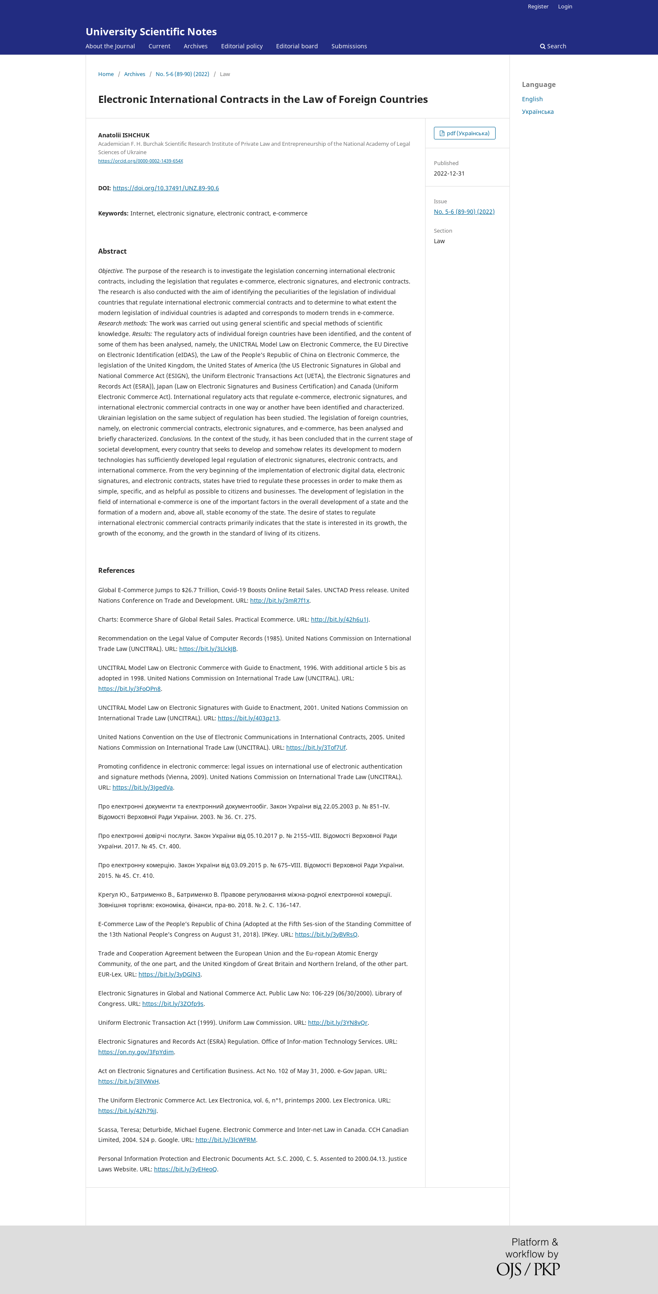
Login (565, 6)
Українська (538, 111)
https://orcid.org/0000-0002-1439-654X (140, 161)
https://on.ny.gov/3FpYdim (136, 1052)
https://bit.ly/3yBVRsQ (326, 934)
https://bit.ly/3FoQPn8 (129, 689)
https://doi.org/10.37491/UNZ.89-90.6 (166, 188)
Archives (196, 46)
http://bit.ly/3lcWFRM (226, 1140)
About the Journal (110, 46)
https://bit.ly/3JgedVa (142, 787)
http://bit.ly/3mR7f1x (279, 600)
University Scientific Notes (151, 31)
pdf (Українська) (468, 133)
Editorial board (297, 46)
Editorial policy (242, 46)
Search (553, 46)
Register (538, 6)
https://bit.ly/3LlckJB (207, 649)
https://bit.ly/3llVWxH (128, 1081)
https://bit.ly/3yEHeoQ (185, 1169)
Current (159, 46)
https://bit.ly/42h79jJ (127, 1111)
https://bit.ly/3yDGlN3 (169, 974)
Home (106, 74)
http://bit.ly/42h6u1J (339, 619)
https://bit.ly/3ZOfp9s (173, 1004)
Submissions (349, 46)
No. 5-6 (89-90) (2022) (182, 74)
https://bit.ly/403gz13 (248, 718)
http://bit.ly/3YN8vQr (338, 1022)
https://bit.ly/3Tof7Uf (316, 747)
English (532, 99)
